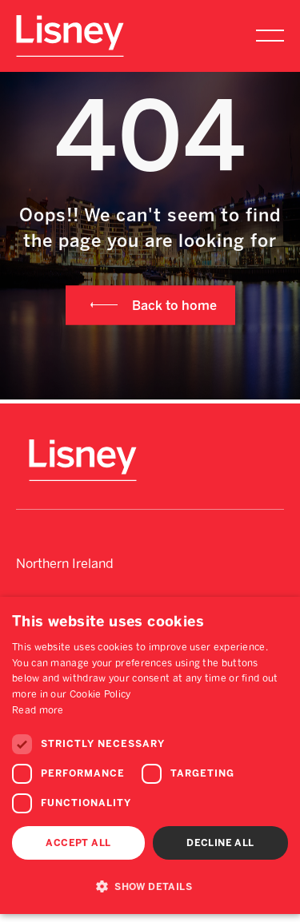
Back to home (174, 304)
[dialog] (150, 755)
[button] (150, 886)
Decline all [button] (220, 842)
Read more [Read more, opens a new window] (38, 710)
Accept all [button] (78, 842)
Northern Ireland (65, 563)
